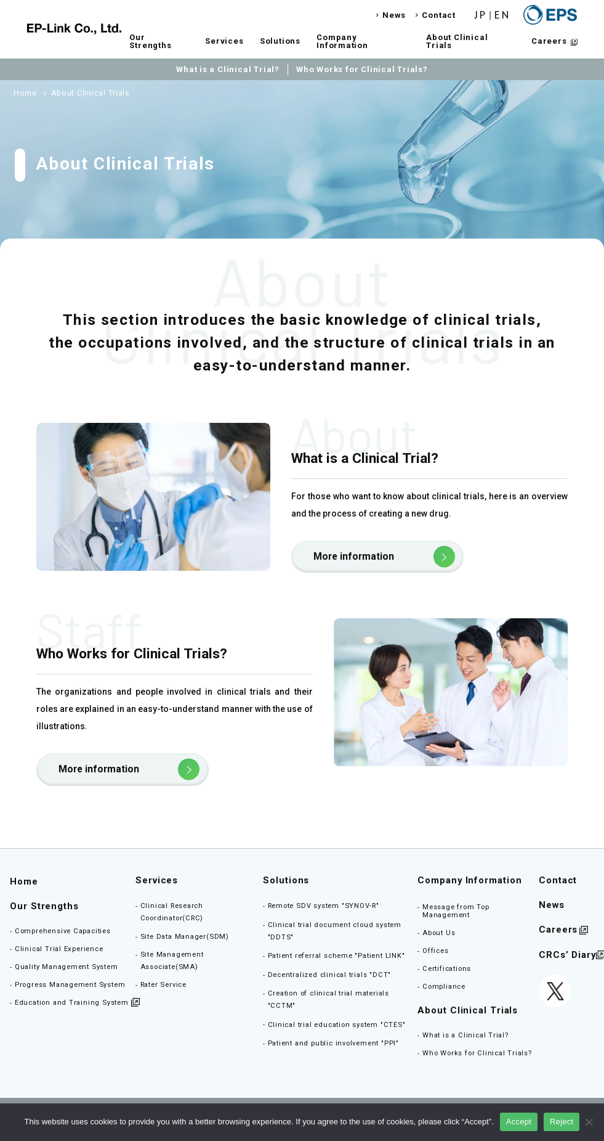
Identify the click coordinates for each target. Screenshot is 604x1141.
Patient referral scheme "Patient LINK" (336, 956)
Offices (435, 951)
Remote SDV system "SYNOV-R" (323, 906)
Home (24, 881)
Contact (439, 15)
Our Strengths (150, 41)
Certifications (446, 969)
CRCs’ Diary (567, 955)
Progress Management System (70, 985)
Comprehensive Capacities (63, 931)
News (394, 15)
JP (481, 15)
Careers (549, 41)
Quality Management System (66, 967)
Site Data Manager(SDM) (184, 937)
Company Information (342, 41)
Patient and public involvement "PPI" (333, 1043)
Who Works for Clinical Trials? (362, 69)
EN (502, 15)
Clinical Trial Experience (59, 949)
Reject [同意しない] (561, 1121)
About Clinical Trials (457, 41)
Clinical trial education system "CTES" (337, 1025)
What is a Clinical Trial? (228, 69)
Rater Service (163, 985)
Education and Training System (72, 1003)
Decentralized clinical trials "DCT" (330, 975)
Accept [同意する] (518, 1121)
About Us (438, 933)
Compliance (443, 987)
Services (224, 41)
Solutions (280, 41)
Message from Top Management (455, 911)
